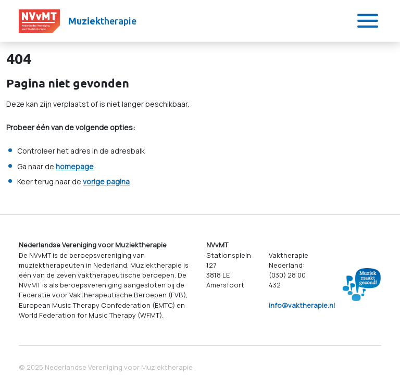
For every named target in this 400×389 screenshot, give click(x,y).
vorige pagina (106, 181)
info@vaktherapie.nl (302, 305)
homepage (75, 166)
